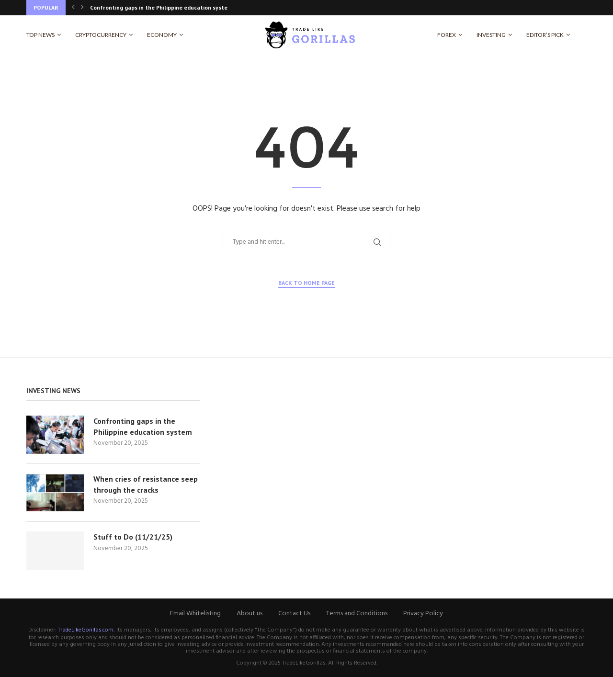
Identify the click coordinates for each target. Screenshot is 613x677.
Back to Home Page (306, 282)
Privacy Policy (423, 613)
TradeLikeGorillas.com (86, 630)
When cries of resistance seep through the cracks (145, 484)
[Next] (82, 7)
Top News (40, 34)
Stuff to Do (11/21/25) (132, 537)
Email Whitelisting (195, 613)
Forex (446, 34)
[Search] (582, 35)
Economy (162, 34)
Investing (491, 34)
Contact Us (294, 613)
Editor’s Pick (545, 34)
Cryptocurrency (100, 34)
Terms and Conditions (356, 613)
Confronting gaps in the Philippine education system (161, 7)
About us (249, 613)
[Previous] (73, 7)
